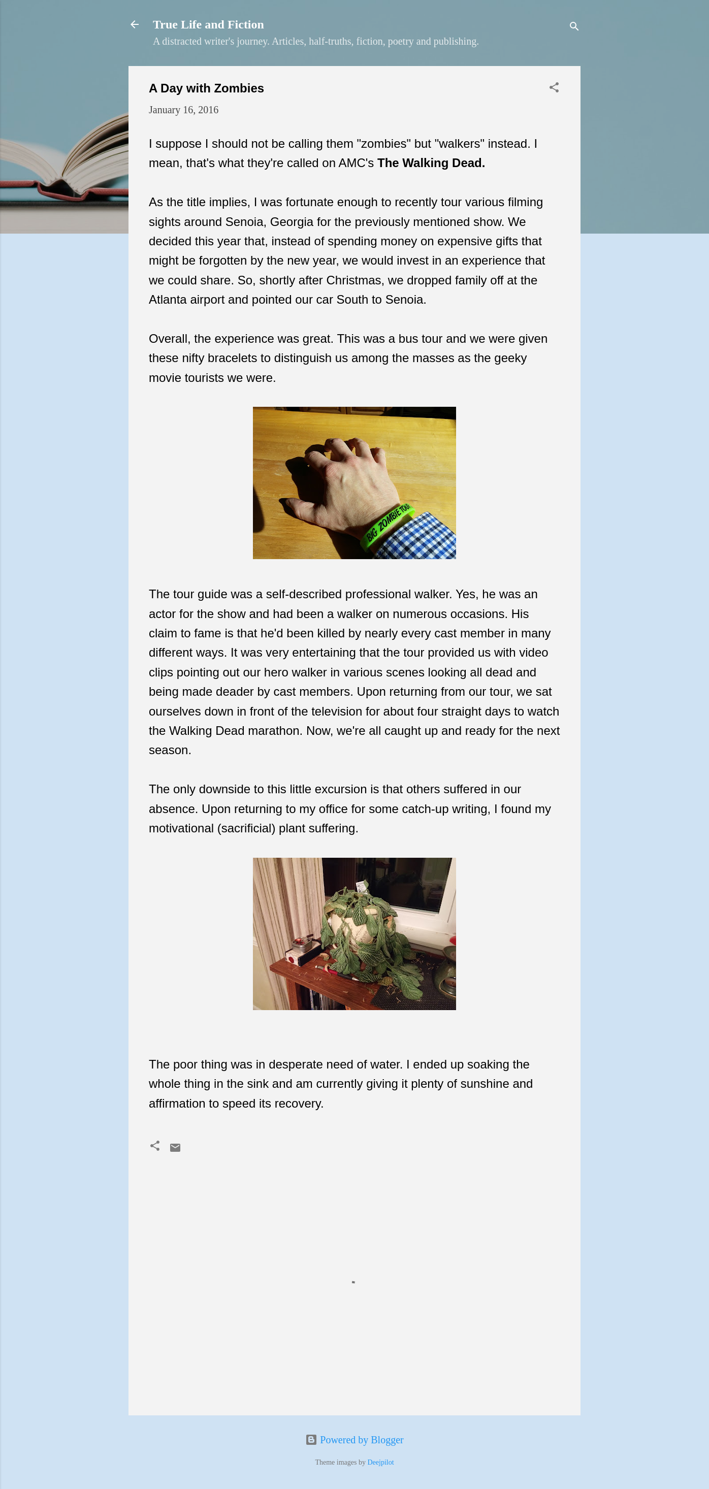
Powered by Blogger (354, 1439)
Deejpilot (380, 1462)
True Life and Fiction (208, 24)
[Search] (574, 27)
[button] (554, 88)
